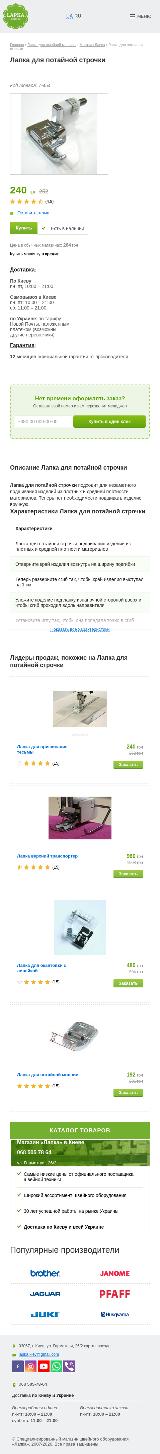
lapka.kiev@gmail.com (39, 1354)
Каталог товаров (80, 1130)
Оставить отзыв (33, 212)
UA (69, 16)
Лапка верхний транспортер (47, 856)
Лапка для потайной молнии (47, 1074)
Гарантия (22, 345)
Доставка (22, 269)
